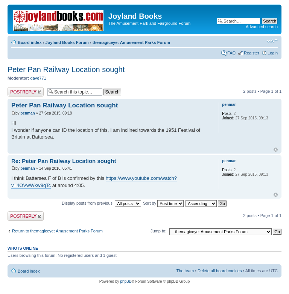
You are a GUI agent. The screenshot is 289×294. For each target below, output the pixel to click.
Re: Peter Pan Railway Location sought (63, 161)
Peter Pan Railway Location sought (66, 69)
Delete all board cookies (220, 270)
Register (251, 53)
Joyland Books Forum (67, 42)
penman (27, 113)
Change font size (272, 41)
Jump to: (158, 231)
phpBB (125, 281)
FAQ (231, 53)
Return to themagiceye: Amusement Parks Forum (57, 231)
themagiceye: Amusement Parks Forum (131, 42)
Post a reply (26, 91)
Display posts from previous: (101, 203)
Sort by (163, 203)
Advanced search (262, 26)
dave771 (38, 78)
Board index (30, 42)
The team (185, 270)
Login (273, 53)
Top (276, 150)
